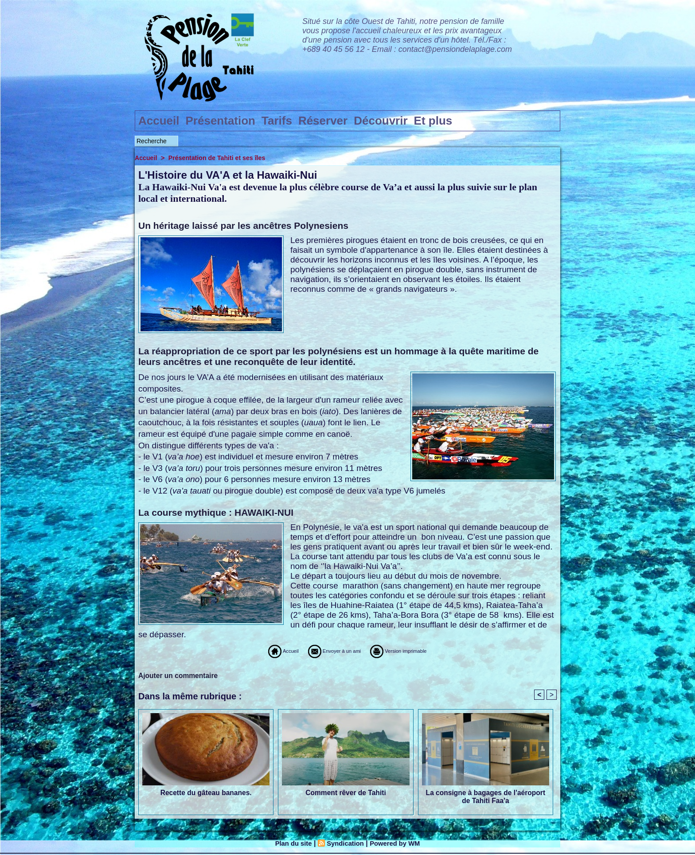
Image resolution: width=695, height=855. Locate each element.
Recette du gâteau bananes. (206, 794)
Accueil (159, 120)
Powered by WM (398, 844)
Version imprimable (418, 650)
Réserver (323, 120)
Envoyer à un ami (325, 650)
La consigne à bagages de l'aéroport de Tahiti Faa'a (485, 798)
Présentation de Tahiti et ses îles (221, 157)
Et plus (433, 120)
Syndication (344, 844)
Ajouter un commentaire (179, 675)
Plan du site (290, 844)
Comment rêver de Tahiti (346, 794)
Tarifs (277, 120)
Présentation (221, 120)
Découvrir (380, 120)
